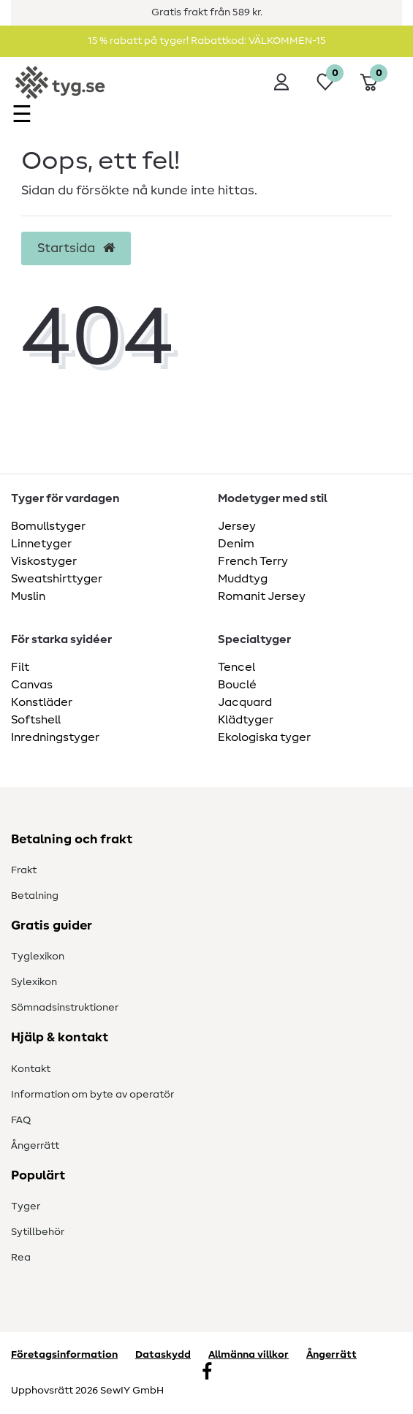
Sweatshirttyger (56, 579)
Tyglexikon (37, 956)
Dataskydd (163, 1355)
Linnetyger (41, 544)
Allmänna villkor (248, 1355)
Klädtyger (245, 720)
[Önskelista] (325, 82)
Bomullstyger (48, 526)
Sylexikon (34, 982)
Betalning (34, 896)
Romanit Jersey (262, 596)
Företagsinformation (64, 1355)
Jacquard (245, 702)
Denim (236, 544)
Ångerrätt (35, 1146)
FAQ (21, 1120)
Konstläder (41, 702)
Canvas (32, 685)
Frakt (24, 870)
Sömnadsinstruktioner (64, 1008)
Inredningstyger (55, 737)
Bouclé (237, 685)
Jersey (237, 526)
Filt (20, 667)
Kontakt (30, 1069)
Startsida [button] (76, 248)
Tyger (25, 1206)
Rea (21, 1258)
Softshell (36, 720)
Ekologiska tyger (264, 737)
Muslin (28, 596)
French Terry (253, 561)
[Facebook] (207, 1373)
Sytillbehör (37, 1232)
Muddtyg (243, 579)
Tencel (236, 667)
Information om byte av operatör (92, 1095)
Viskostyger (44, 561)
